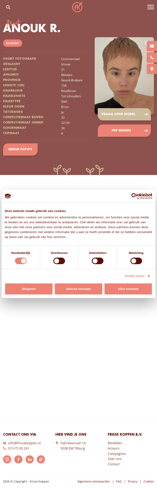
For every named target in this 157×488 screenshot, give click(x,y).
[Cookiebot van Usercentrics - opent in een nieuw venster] (134, 196)
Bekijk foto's (20, 149)
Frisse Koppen (77, 7)
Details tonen (134, 276)
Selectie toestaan (78, 289)
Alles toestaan (128, 289)
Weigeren (29, 289)
